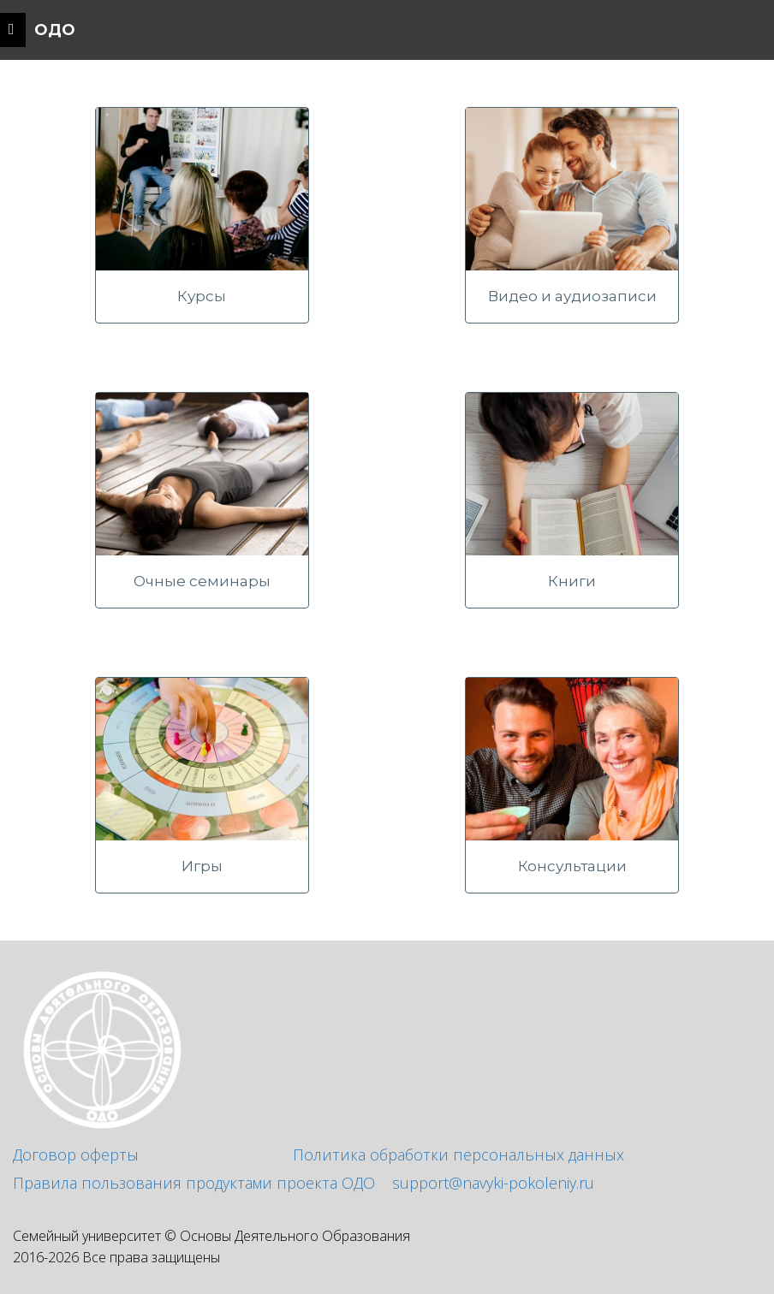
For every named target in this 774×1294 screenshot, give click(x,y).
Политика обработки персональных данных (458, 1154)
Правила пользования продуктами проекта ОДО (194, 1182)
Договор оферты (76, 1154)
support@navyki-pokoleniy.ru (493, 1182)
